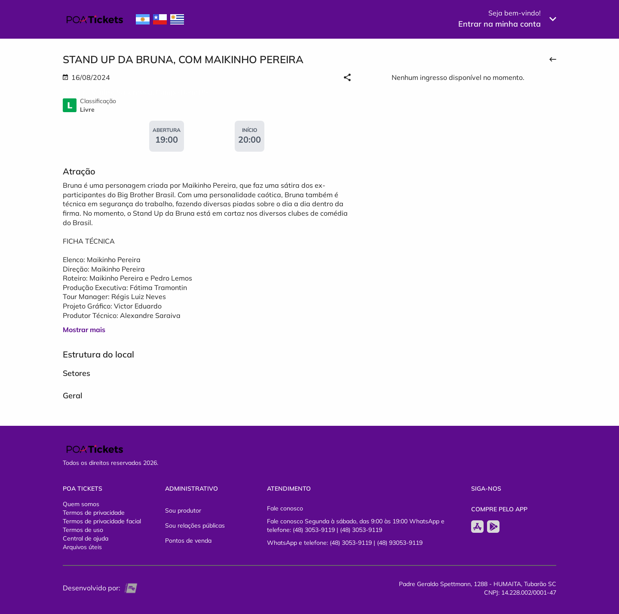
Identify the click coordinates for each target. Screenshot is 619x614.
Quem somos (81, 504)
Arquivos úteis (82, 547)
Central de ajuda (85, 538)
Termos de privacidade (94, 512)
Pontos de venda (188, 540)
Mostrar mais (84, 329)
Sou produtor (183, 510)
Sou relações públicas (195, 525)
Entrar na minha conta (499, 24)
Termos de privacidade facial (102, 521)
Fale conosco (285, 508)
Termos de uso (83, 530)
